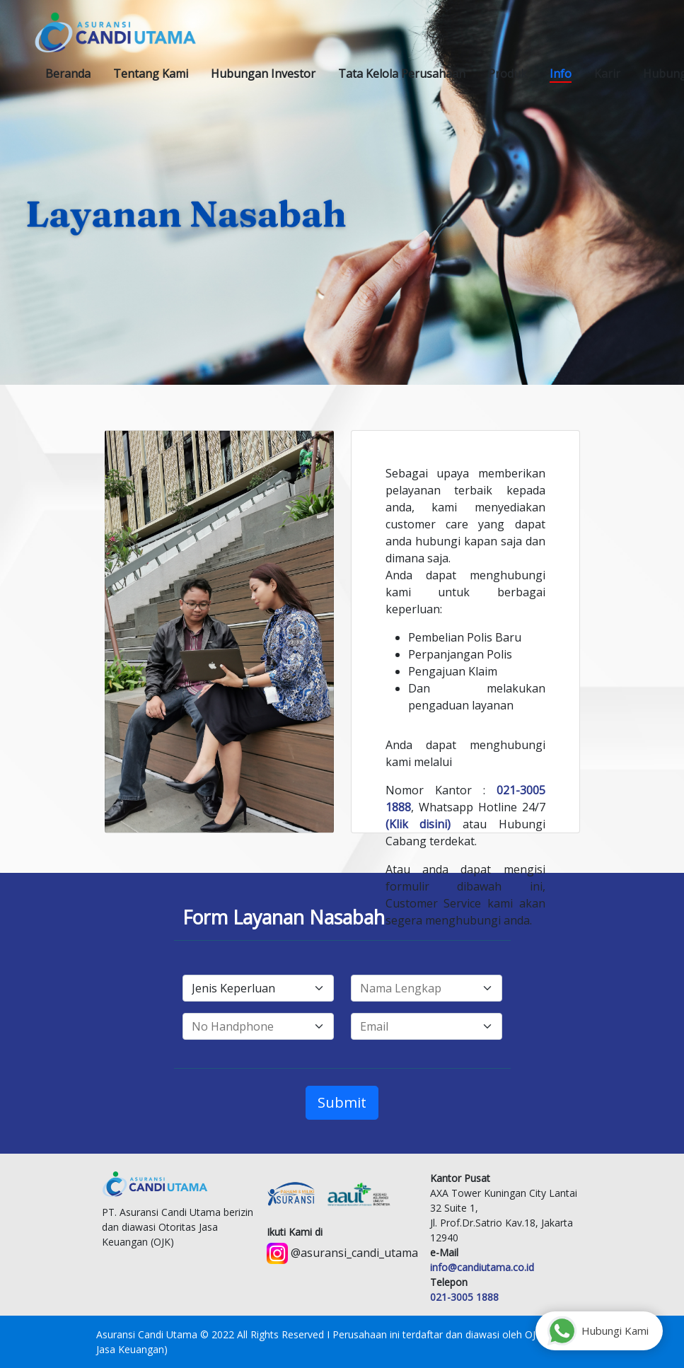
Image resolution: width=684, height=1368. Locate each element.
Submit (342, 1102)
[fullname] (426, 988)
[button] (150, 73)
